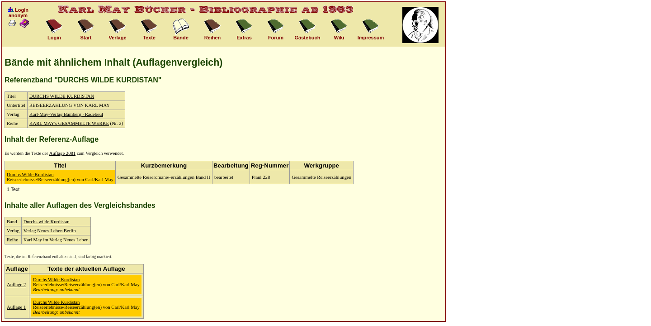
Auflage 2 (16, 284)
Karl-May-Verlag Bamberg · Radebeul (66, 114)
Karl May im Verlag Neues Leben (56, 239)
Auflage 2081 (62, 153)
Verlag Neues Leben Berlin (50, 230)
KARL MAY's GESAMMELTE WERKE (69, 123)
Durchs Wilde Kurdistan (30, 174)
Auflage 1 (16, 307)
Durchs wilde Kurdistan (47, 221)
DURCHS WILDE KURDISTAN (61, 96)
